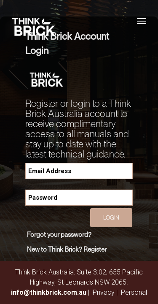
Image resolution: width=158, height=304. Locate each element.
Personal (134, 292)
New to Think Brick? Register (67, 249)
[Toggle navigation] (141, 21)
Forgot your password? (59, 234)
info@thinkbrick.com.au (48, 292)
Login (111, 217)
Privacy (104, 292)
